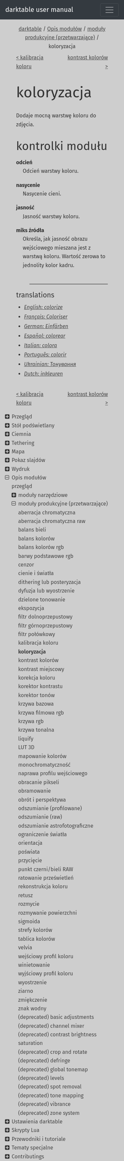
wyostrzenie (32, 982)
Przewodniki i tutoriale (38, 1139)
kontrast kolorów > (87, 61)
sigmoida (29, 921)
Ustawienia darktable (37, 1121)
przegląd (22, 486)
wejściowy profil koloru (45, 956)
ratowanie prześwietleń (46, 878)
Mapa (18, 451)
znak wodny (32, 1008)
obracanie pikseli (38, 782)
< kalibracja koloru (30, 61)
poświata (29, 852)
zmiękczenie (32, 1000)
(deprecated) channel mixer (51, 1026)
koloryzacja (32, 652)
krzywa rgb (31, 721)
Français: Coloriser (45, 317)
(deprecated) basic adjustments (56, 1017)
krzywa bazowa (36, 704)
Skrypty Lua (25, 1130)
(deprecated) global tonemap (53, 1069)
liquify (25, 739)
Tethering (23, 443)
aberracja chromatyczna (46, 512)
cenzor (26, 565)
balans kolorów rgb (41, 547)
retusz (25, 895)
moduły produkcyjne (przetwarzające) (63, 504)
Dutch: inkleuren (43, 374)
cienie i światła (36, 573)
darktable (30, 29)
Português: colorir (45, 354)
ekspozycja (31, 608)
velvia (25, 947)
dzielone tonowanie (41, 599)
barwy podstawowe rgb (45, 556)
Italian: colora (40, 345)
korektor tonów (36, 695)
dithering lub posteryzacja (49, 582)
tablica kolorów (36, 939)
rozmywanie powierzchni (47, 913)
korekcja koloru (36, 678)
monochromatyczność (44, 765)
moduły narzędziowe (42, 495)
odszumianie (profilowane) (50, 808)
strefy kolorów (35, 930)
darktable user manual (39, 10)
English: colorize (43, 307)
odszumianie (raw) (40, 817)
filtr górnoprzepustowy (45, 626)
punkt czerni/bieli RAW (45, 869)
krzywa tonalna (36, 730)
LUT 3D (26, 747)
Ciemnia (21, 434)
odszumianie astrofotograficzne (55, 826)
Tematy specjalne (32, 1148)
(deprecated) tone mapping (51, 1095)
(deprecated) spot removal (49, 1087)
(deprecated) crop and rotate (52, 1052)
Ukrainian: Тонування (50, 364)
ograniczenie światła (42, 834)
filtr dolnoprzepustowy (45, 617)
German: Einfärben (46, 326)
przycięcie (30, 860)
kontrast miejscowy (41, 669)
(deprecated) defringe (44, 1060)
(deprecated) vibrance (44, 1104)
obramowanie (34, 791)
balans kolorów (36, 538)
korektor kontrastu (40, 686)
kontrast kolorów (38, 660)
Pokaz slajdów (28, 460)
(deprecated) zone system (49, 1113)
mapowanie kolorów (42, 756)
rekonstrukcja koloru (43, 886)
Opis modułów (64, 29)
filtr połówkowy (36, 634)
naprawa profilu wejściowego (52, 773)
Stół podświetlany (33, 425)
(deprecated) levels (41, 1078)
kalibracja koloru (38, 643)
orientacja (30, 843)
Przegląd (22, 416)
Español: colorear (44, 336)
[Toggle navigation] (109, 9)
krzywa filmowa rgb (41, 713)
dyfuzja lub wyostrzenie (46, 591)
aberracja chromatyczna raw (51, 521)
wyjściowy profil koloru (45, 973)
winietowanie (34, 965)
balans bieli (32, 530)
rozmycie (28, 904)
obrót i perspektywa (42, 800)
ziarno (25, 991)
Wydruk (20, 469)
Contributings (28, 1156)
